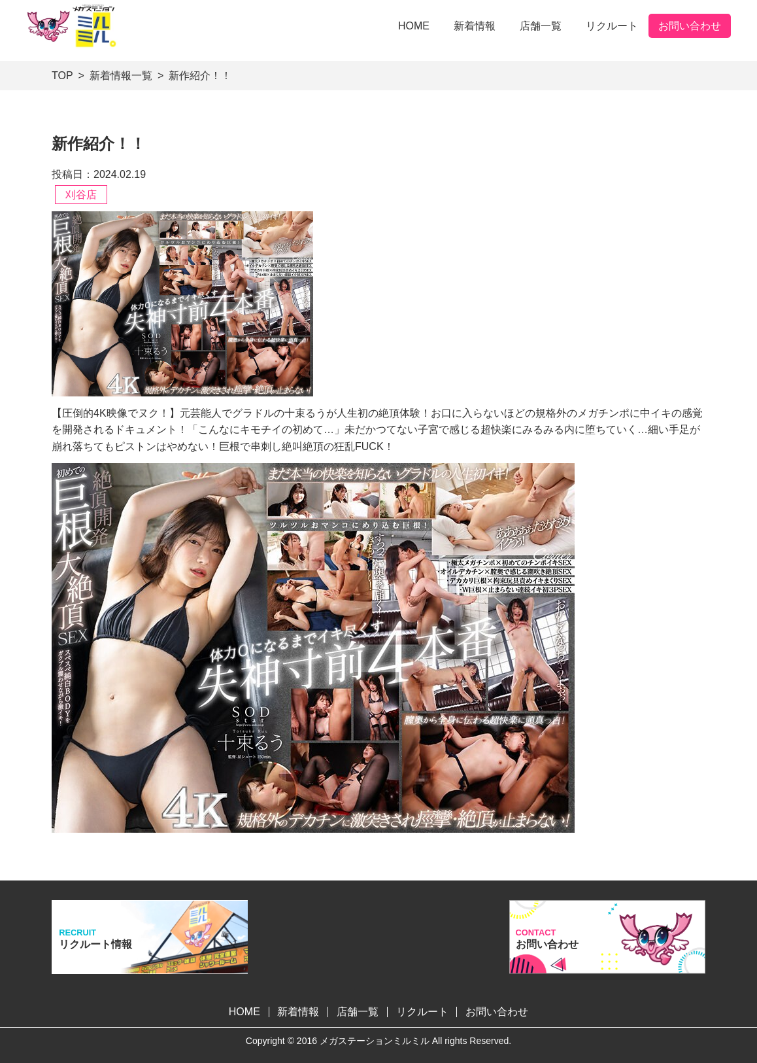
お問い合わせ (689, 25)
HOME (413, 25)
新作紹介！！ (200, 75)
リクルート (612, 25)
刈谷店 (81, 194)
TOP (62, 75)
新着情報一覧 (121, 75)
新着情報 (475, 25)
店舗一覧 (541, 25)
